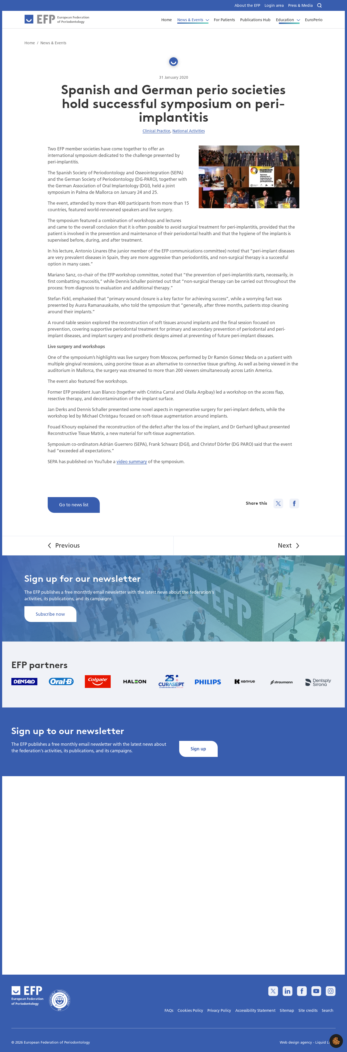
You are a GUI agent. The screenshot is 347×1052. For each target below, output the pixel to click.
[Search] (320, 5)
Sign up (198, 748)
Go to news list (73, 504)
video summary (132, 461)
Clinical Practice (156, 130)
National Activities (188, 130)
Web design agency (296, 1042)
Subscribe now (50, 614)
